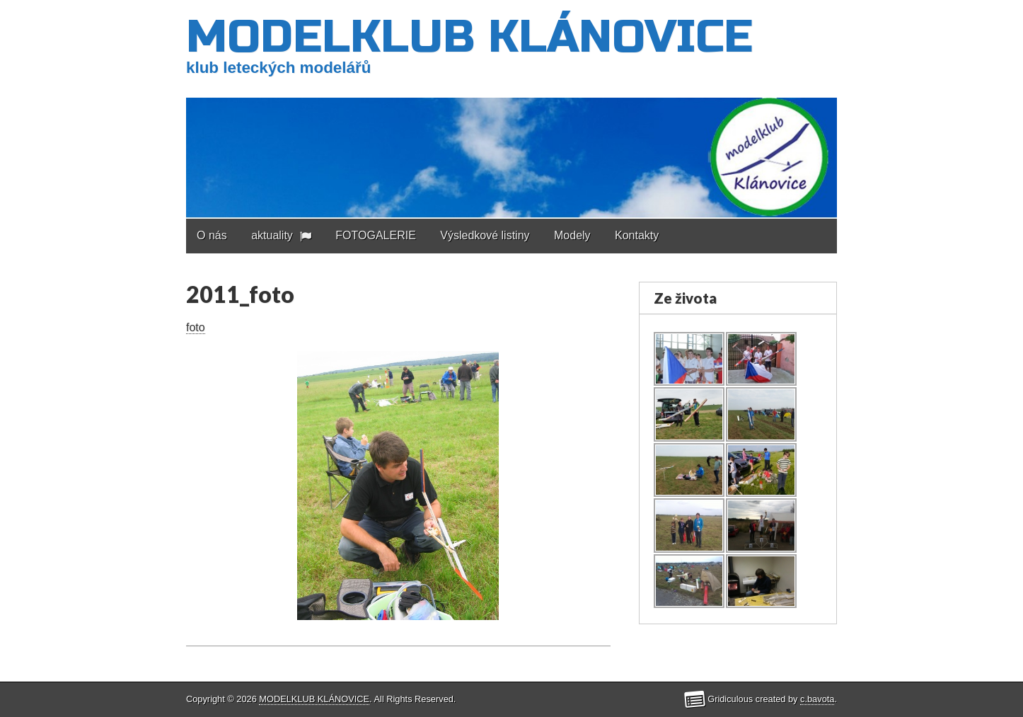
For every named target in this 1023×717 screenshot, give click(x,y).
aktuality (272, 235)
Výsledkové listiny (484, 235)
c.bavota (817, 699)
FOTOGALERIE (375, 235)
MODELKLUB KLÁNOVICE (469, 37)
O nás (212, 235)
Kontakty (637, 235)
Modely (572, 235)
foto (195, 327)
